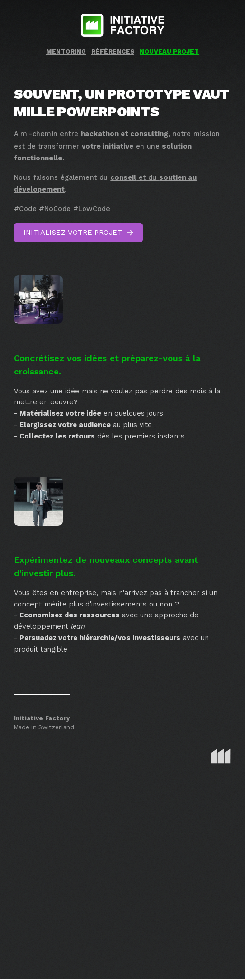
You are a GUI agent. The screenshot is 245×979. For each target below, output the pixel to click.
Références (112, 51)
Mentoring (66, 51)
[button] (78, 232)
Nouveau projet (169, 51)
